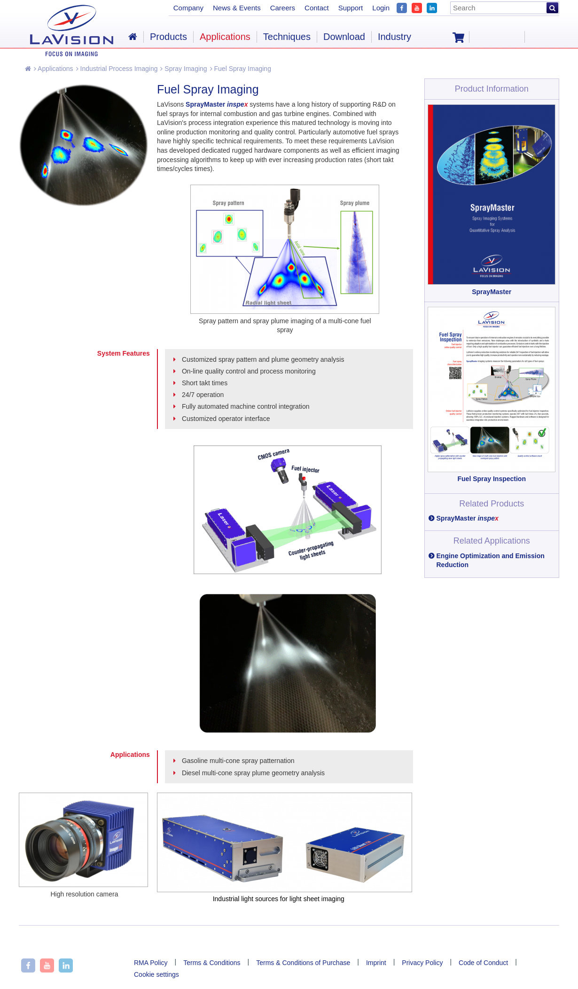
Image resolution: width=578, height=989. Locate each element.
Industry (394, 36)
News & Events (237, 8)
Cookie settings (156, 974)
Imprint (376, 962)
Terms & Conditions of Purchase (303, 962)
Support (350, 8)
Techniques (287, 36)
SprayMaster (468, 518)
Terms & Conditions (211, 962)
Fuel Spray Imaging (240, 68)
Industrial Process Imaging (117, 68)
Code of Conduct (483, 962)
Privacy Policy (422, 962)
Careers (282, 8)
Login (381, 8)
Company (188, 8)
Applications (53, 68)
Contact (317, 8)
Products (168, 36)
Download (344, 36)
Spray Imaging (183, 68)
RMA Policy (151, 962)
